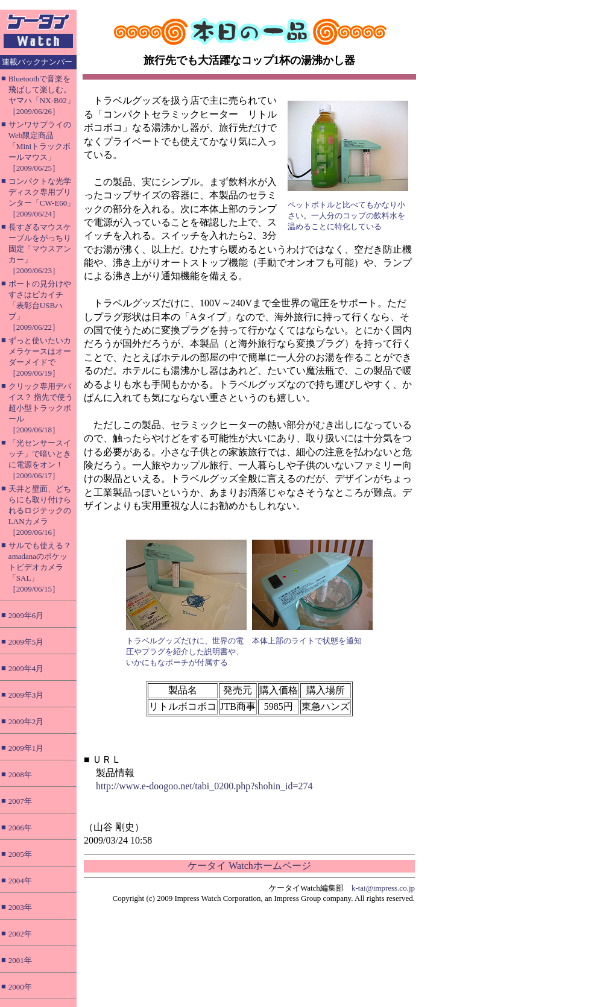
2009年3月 (26, 694)
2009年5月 (26, 641)
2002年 (20, 933)
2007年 (20, 801)
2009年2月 (26, 721)
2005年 (20, 854)
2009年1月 (26, 748)
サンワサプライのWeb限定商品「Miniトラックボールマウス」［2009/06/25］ (39, 146)
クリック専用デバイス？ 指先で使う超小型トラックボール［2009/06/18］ (40, 408)
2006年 (20, 827)
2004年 (20, 880)
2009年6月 (26, 615)
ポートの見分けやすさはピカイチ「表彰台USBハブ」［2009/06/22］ (39, 305)
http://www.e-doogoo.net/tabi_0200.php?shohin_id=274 (204, 786)
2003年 (20, 907)
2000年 (20, 986)
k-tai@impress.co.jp (383, 887)
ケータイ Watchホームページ (249, 865)
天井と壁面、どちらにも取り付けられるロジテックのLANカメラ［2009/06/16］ (39, 510)
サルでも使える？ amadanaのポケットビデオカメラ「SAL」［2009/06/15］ (39, 567)
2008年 (20, 774)
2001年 (20, 960)
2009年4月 (26, 668)
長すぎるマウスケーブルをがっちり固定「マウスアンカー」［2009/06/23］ (39, 249)
